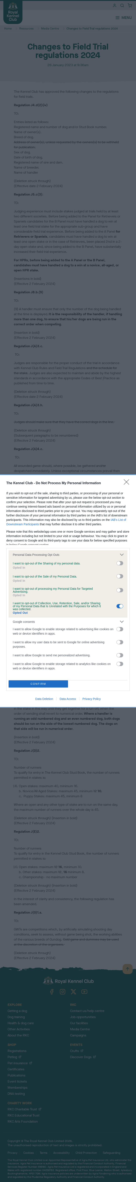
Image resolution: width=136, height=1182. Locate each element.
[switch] (119, 563)
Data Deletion (44, 699)
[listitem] (68, 554)
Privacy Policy (91, 699)
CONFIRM (38, 684)
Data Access (68, 699)
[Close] (128, 483)
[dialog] (68, 591)
